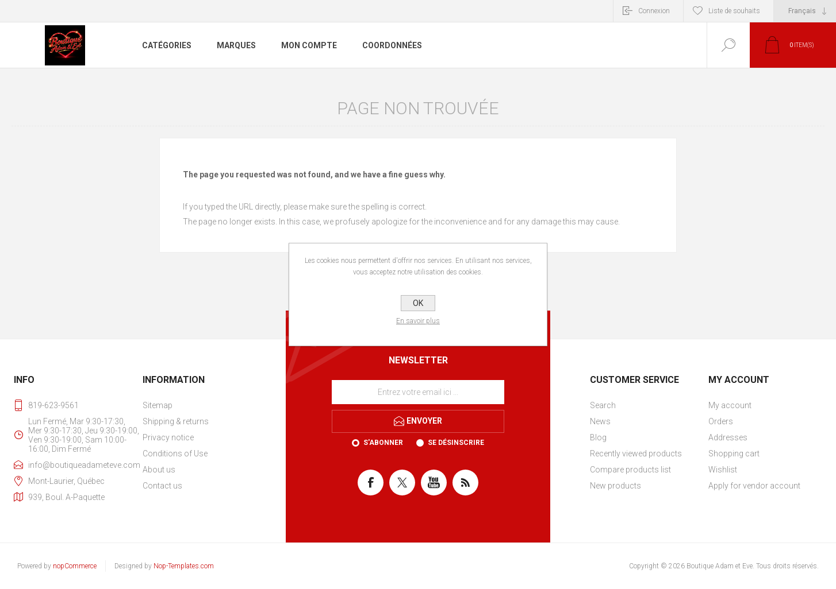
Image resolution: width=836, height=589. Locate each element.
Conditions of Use (175, 453)
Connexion (654, 11)
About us (159, 469)
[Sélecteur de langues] (805, 11)
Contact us (162, 485)
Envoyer (424, 420)
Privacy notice (168, 437)
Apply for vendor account (754, 485)
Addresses (727, 437)
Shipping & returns (176, 421)
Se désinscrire (456, 443)
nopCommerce (75, 566)
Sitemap (157, 405)
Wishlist (722, 469)
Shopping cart (734, 453)
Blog (598, 437)
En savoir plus (418, 321)
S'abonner (383, 443)
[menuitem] (201, 405)
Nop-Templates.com (184, 566)
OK (418, 303)
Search (603, 405)
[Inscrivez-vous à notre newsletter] (418, 392)
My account (729, 405)
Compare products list (630, 469)
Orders (720, 421)
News (600, 421)
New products (615, 485)
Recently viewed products (636, 453)
